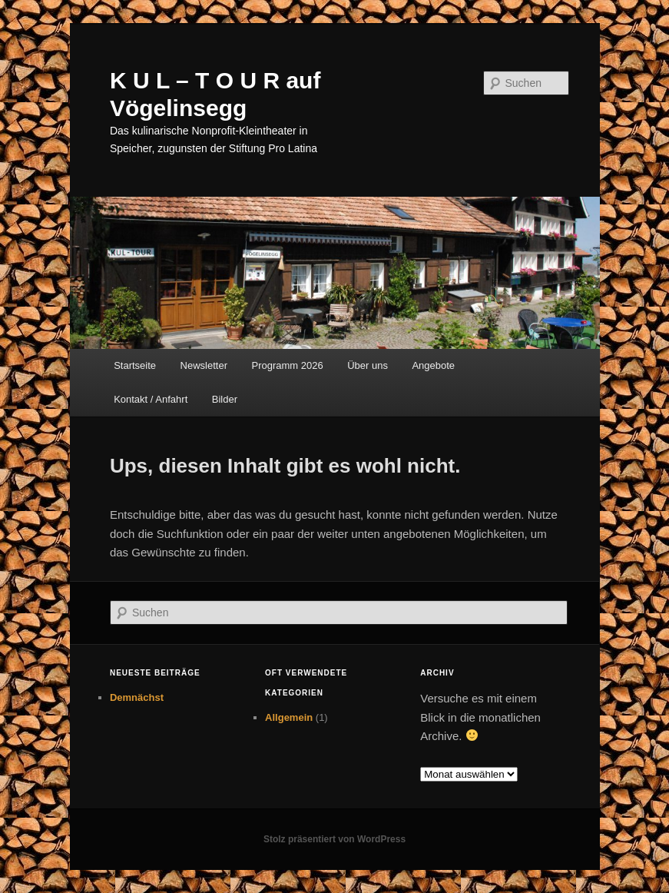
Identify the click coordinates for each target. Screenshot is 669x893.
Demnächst (137, 697)
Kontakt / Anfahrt (150, 399)
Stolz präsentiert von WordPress (334, 839)
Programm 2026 (287, 365)
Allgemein (289, 717)
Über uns (367, 365)
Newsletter (203, 365)
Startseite (135, 365)
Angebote (433, 365)
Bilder (224, 399)
